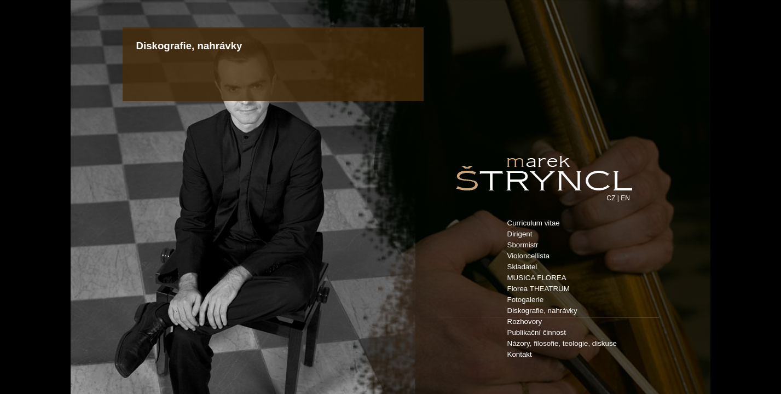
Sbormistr (523, 245)
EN (625, 198)
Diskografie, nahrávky (542, 310)
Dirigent (520, 234)
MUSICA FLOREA (536, 278)
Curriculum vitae (533, 223)
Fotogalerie (525, 300)
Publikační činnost (536, 332)
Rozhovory (524, 321)
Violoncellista (528, 256)
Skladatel (522, 267)
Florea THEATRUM (538, 289)
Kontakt (519, 354)
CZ (611, 198)
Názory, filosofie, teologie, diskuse (562, 343)
